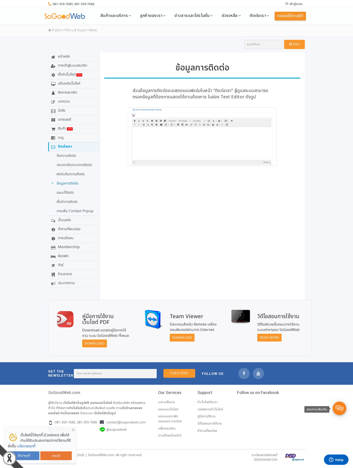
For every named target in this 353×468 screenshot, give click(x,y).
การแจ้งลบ (61, 238)
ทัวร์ (56, 265)
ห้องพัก (59, 256)
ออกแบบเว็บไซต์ (101, 403)
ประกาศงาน (62, 283)
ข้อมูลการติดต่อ (64, 183)
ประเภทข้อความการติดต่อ (74, 165)
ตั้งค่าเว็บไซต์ (66, 74)
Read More (269, 337)
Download (94, 343)
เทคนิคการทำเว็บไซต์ (210, 409)
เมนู (57, 137)
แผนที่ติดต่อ (65, 192)
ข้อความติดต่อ (66, 155)
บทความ (60, 101)
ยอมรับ (56, 455)
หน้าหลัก (60, 56)
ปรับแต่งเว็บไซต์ (65, 83)
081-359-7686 (84, 4)
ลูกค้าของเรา (151, 15)
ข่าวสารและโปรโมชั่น (192, 15)
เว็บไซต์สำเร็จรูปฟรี (76, 403)
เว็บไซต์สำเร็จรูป (105, 413)
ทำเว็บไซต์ (75, 408)
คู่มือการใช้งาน (206, 416)
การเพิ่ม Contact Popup (75, 211)
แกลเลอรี (60, 119)
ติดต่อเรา (258, 15)
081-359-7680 (63, 4)
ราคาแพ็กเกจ (166, 402)
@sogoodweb (116, 430)
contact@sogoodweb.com (126, 422)
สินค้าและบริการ (114, 15)
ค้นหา (294, 44)
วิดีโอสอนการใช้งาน (209, 423)
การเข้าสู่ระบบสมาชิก (68, 65)
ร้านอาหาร (61, 274)
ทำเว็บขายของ (69, 413)
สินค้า (61, 128)
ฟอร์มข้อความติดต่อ (71, 174)
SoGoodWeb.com (64, 392)
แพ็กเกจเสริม (166, 428)
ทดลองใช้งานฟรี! (290, 16)
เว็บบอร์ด (60, 220)
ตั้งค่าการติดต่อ (67, 202)
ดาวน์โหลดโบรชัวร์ (169, 435)
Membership (65, 247)
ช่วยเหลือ (230, 15)
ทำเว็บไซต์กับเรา (207, 402)
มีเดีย (57, 110)
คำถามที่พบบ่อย (65, 229)
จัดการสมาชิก (63, 92)
